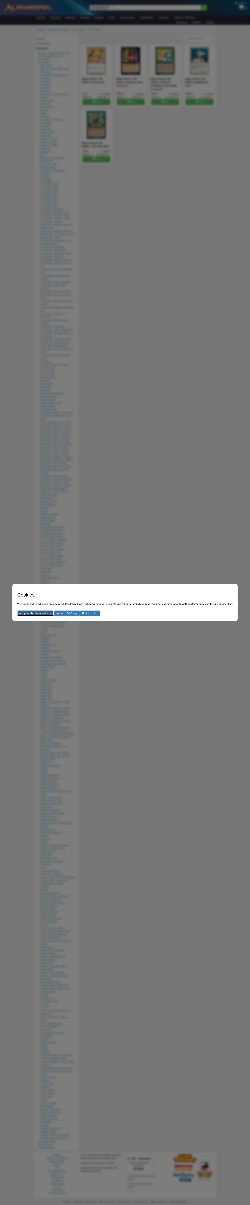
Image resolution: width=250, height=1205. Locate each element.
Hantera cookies (90, 613)
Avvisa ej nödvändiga (66, 613)
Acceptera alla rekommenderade (35, 613)
